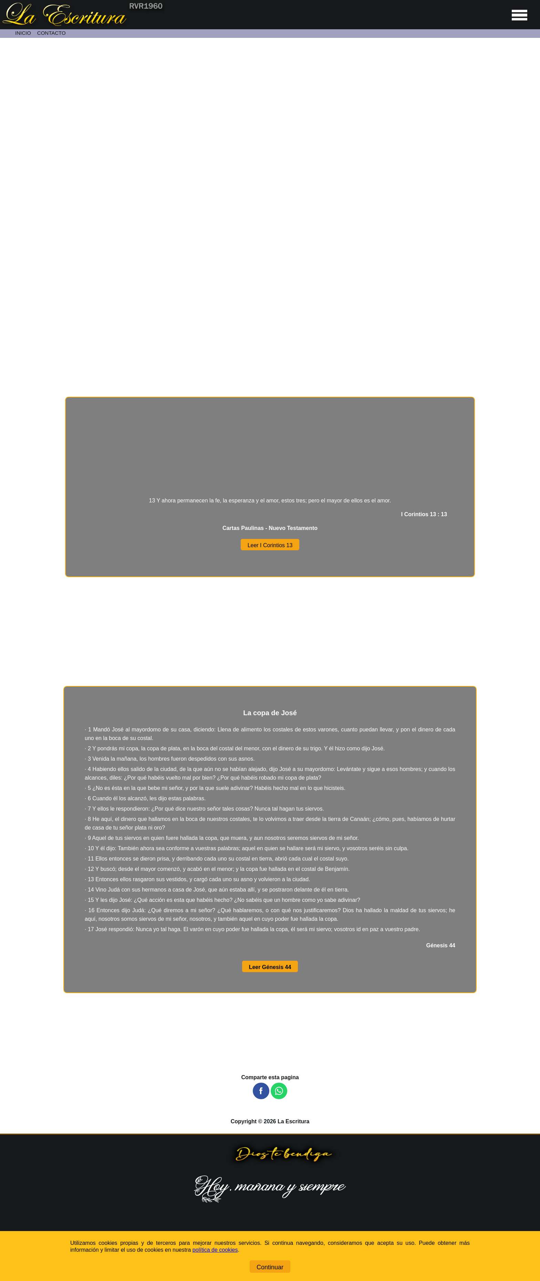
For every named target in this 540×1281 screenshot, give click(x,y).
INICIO (23, 33)
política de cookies (215, 1250)
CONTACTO (51, 33)
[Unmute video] (270, 189)
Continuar (270, 1267)
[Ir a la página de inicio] (82, 24)
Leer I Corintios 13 (270, 545)
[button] (261, 1091)
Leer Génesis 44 (270, 967)
